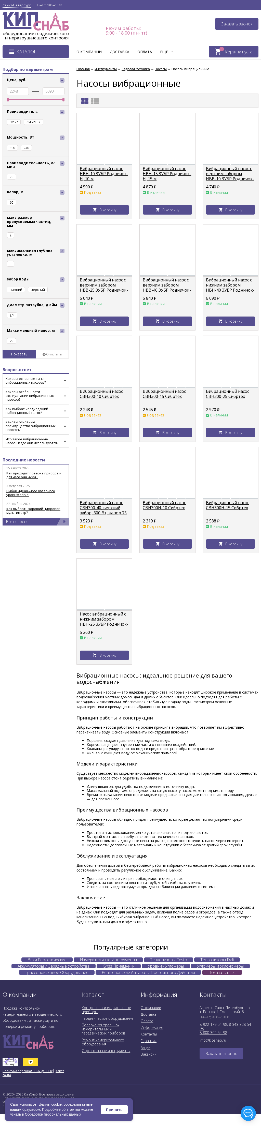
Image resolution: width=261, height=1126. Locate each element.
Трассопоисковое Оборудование (56, 972)
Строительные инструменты (106, 1050)
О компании (89, 51)
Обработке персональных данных (53, 1114)
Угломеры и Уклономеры (220, 966)
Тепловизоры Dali (217, 959)
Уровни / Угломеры (166, 966)
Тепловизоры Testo (168, 959)
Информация (152, 1027)
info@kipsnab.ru (213, 1040)
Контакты (149, 1034)
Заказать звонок (236, 24)
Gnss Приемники (119, 966)
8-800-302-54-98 (213, 1032)
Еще (166, 51)
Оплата (144, 51)
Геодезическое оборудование (107, 1018)
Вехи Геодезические (47, 959)
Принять (114, 1109)
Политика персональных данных (28, 1071)
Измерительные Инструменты (108, 959)
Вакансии (148, 1054)
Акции (145, 1047)
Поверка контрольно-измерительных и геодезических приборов (103, 1029)
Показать (19, 354)
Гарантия (148, 1040)
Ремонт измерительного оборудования (103, 1042)
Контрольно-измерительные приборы (106, 1009)
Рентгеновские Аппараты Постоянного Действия (148, 972)
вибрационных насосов (155, 773)
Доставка (119, 51)
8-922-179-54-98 (213, 1024)
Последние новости (24, 460)
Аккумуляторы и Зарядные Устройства (53, 966)
